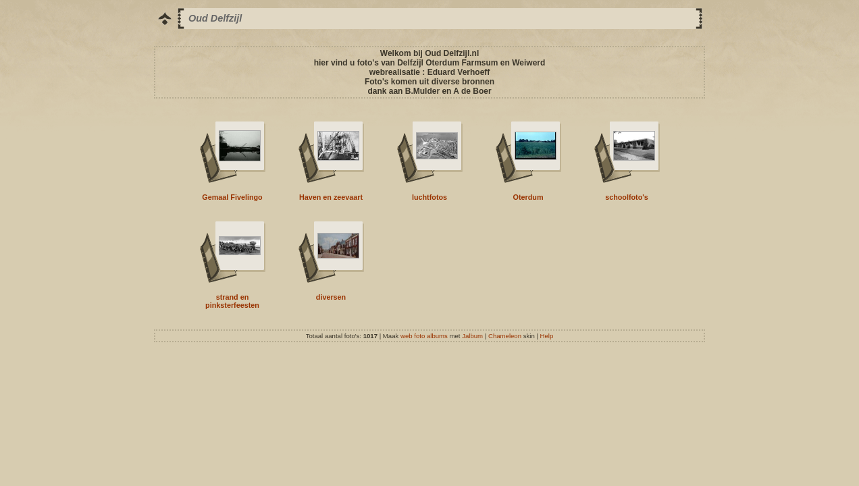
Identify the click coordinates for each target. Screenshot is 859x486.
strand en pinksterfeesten (232, 301)
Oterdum (528, 197)
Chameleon (504, 336)
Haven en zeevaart (331, 197)
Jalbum (472, 336)
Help (547, 336)
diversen (331, 297)
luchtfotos (429, 197)
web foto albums (424, 336)
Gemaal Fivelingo (232, 197)
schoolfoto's (626, 197)
